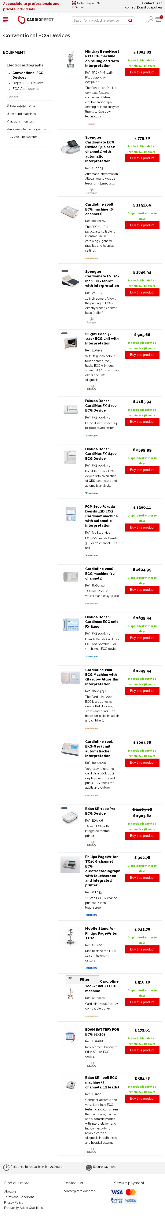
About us (10, 1191)
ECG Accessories (25, 89)
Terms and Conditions (19, 1197)
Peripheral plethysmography (26, 129)
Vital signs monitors (20, 121)
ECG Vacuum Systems (22, 137)
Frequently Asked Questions (23, 1207)
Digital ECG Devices (28, 83)
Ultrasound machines (21, 114)
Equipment (14, 52)
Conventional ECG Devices (27, 75)
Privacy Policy (13, 1202)
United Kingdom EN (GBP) (86, 5)
